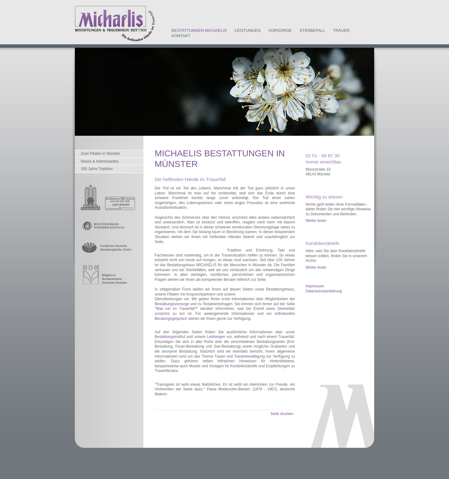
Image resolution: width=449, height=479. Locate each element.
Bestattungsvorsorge (172, 304)
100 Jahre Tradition (97, 169)
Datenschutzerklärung (324, 291)
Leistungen (247, 30)
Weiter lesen (316, 220)
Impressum (315, 286)
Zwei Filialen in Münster (100, 153)
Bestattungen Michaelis (199, 30)
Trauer (341, 30)
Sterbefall (312, 30)
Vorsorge (280, 30)
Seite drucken (282, 414)
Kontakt (180, 35)
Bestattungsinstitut (170, 337)
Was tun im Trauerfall (175, 308)
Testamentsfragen (217, 304)
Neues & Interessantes (99, 161)
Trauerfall (286, 337)
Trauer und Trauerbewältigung (239, 356)
